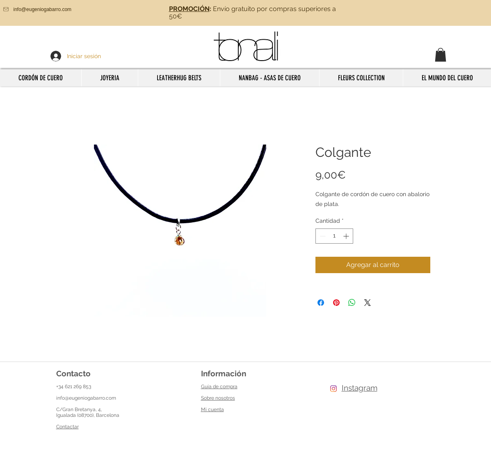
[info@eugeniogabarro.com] (49, 9)
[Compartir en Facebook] (321, 303)
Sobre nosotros (218, 398)
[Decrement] (322, 236)
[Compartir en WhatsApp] (352, 303)
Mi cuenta (212, 409)
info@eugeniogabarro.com (86, 398)
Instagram (359, 387)
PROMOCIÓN (189, 9)
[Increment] (347, 236)
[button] (440, 54)
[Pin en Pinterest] (336, 303)
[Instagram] (333, 388)
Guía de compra (219, 386)
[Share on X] (367, 303)
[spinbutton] (334, 236)
